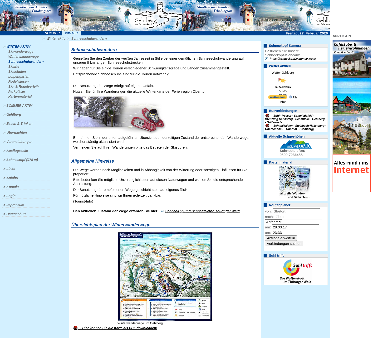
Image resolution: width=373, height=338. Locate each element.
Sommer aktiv (19, 105)
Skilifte (13, 66)
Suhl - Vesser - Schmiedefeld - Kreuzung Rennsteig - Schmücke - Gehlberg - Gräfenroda (295, 119)
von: (268, 211)
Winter (71, 33)
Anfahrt (12, 178)
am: (268, 227)
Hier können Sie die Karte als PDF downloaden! (119, 328)
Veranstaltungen (19, 142)
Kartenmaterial (20, 96)
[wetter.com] (277, 98)
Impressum (15, 205)
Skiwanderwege (20, 51)
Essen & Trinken (19, 124)
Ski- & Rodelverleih (23, 86)
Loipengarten (18, 76)
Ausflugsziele (17, 151)
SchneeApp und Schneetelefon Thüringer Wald (202, 211)
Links (10, 169)
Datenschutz (16, 214)
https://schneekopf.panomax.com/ (293, 58)
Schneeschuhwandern (89, 38)
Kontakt (12, 187)
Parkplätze (16, 91)
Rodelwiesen (18, 81)
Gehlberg (13, 114)
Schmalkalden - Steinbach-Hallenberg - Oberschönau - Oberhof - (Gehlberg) (295, 127)
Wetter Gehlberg (283, 73)
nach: (269, 217)
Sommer (52, 33)
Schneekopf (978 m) (22, 160)
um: (268, 233)
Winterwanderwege (23, 56)
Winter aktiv (55, 38)
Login (10, 196)
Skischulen (17, 71)
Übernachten (16, 133)
